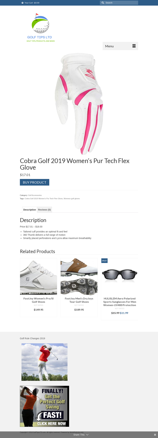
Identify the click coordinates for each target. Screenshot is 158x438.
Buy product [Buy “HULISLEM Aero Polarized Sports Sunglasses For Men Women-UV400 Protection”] (119, 317)
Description (29, 209)
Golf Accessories (35, 195)
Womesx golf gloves (72, 199)
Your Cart (30, 2)
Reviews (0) (44, 209)
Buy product (34, 182)
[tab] (29, 210)
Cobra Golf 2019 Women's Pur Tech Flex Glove (44, 199)
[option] (38, 287)
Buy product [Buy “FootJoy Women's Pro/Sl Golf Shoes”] (38, 314)
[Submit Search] (102, 3)
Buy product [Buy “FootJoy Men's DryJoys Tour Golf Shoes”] (79, 314)
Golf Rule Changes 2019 (32, 338)
